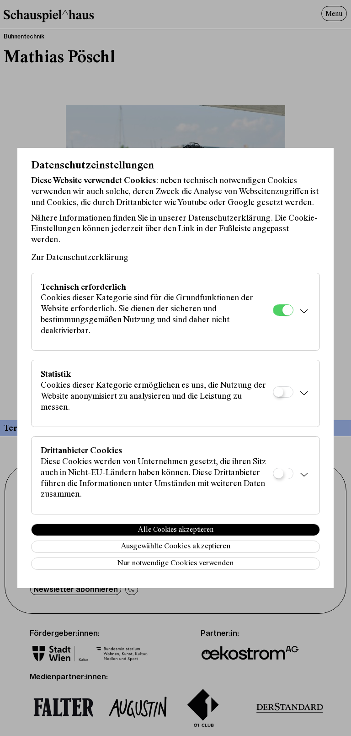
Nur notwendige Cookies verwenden (175, 564)
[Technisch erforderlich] (283, 310)
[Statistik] (283, 392)
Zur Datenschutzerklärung (79, 258)
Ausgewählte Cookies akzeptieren (175, 547)
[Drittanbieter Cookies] (283, 473)
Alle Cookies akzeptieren (175, 530)
